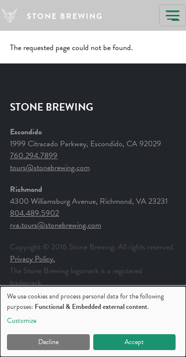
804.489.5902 (34, 213)
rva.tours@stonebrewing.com (55, 225)
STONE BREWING (65, 16)
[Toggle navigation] (172, 15)
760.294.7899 (34, 156)
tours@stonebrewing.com (50, 168)
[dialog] (93, 321)
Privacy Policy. (32, 259)
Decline (48, 342)
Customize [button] (21, 320)
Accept (134, 342)
